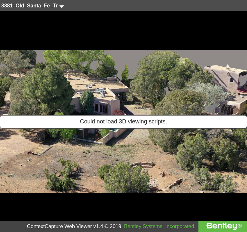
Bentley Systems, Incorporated (159, 226)
